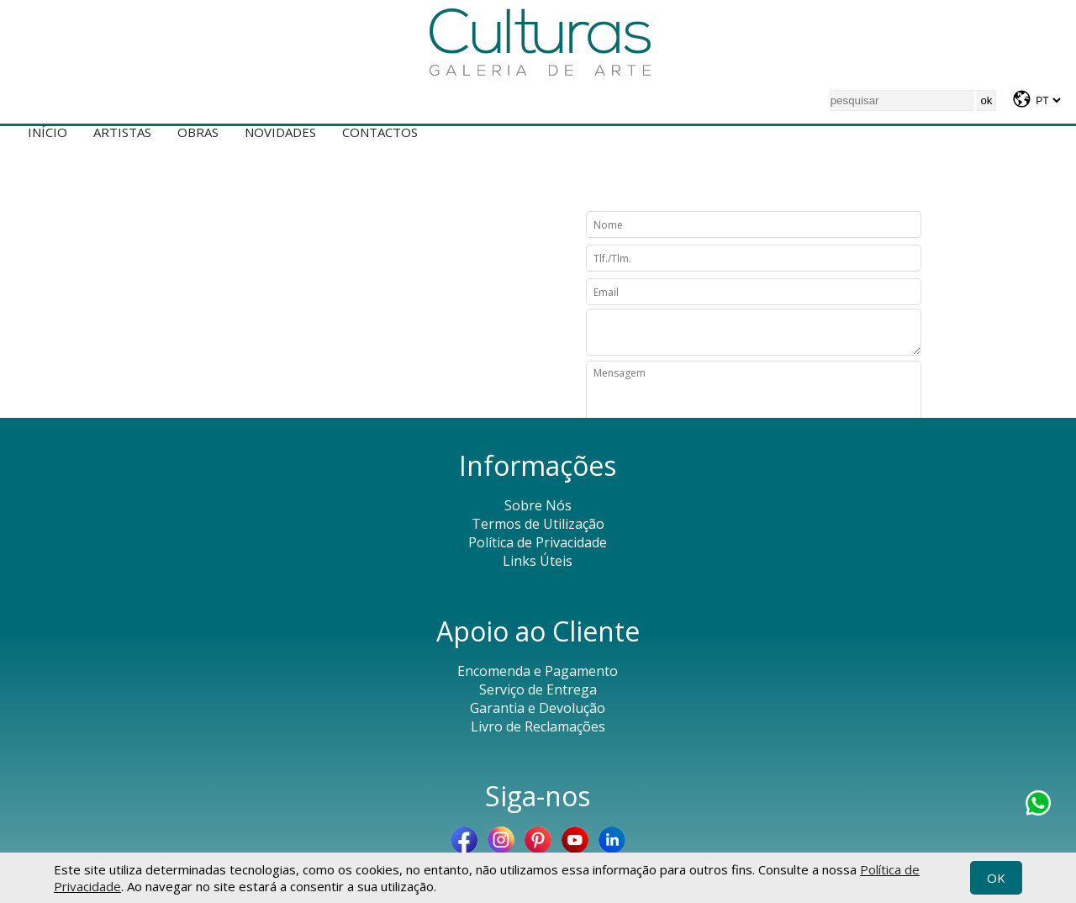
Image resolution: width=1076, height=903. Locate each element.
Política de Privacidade (537, 542)
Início (47, 132)
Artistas (122, 132)
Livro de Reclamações (538, 726)
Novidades (280, 132)
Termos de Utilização (538, 524)
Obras (198, 132)
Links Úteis (537, 561)
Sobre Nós (538, 505)
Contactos (380, 132)
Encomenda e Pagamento (537, 671)
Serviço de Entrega (538, 689)
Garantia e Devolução (537, 708)
